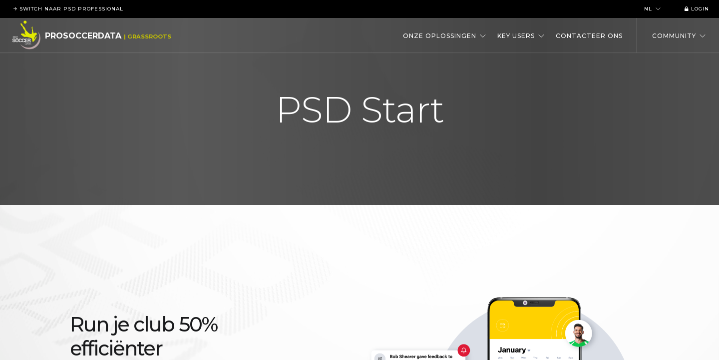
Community (679, 36)
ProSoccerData (83, 35)
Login (695, 9)
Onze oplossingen (444, 36)
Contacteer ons (589, 36)
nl (652, 9)
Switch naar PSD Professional (66, 9)
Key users (521, 36)
